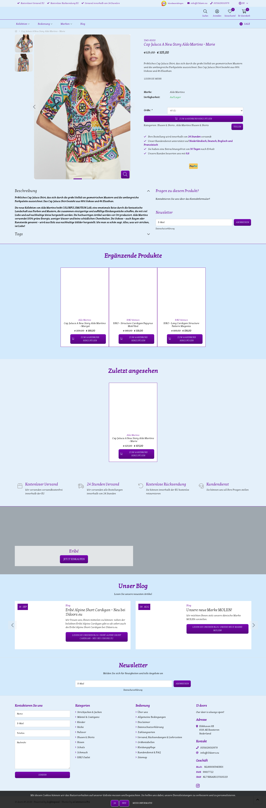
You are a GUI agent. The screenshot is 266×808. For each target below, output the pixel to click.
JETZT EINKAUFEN (74, 559)
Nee (124, 803)
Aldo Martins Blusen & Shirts (192, 125)
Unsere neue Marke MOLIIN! (209, 610)
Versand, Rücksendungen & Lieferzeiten (159, 737)
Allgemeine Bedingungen (151, 717)
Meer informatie (142, 803)
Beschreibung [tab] (26, 191)
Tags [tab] (19, 234)
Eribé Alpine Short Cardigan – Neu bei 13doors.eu (95, 612)
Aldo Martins (177, 92)
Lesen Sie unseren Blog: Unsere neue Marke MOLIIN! (217, 629)
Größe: (148, 110)
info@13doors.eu (209, 752)
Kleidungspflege (146, 747)
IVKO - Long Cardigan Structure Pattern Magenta (181, 325)
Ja (115, 803)
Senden (42, 774)
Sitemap (142, 757)
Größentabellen (146, 742)
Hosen (80, 742)
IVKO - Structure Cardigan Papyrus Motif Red (133, 325)
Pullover (81, 732)
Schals (81, 747)
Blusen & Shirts (166, 125)
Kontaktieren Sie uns (28, 705)
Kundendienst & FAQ (149, 752)
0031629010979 (209, 747)
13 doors (201, 705)
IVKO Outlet (83, 757)
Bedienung (143, 705)
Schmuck (82, 752)
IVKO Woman (133, 320)
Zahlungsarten (146, 732)
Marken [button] (65, 23)
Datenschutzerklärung (165, 228)
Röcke (80, 727)
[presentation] (34, 107)
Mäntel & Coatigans (88, 717)
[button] (242, 3)
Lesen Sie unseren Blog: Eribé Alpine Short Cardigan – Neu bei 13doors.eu (96, 637)
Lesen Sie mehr (153, 78)
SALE (244, 24)
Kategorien (82, 705)
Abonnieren (242, 222)
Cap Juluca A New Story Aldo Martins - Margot (85, 325)
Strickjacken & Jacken (89, 712)
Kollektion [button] (21, 23)
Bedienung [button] (44, 23)
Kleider (81, 722)
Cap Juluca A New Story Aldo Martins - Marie (133, 440)
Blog (82, 23)
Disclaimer (143, 722)
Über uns (142, 712)
